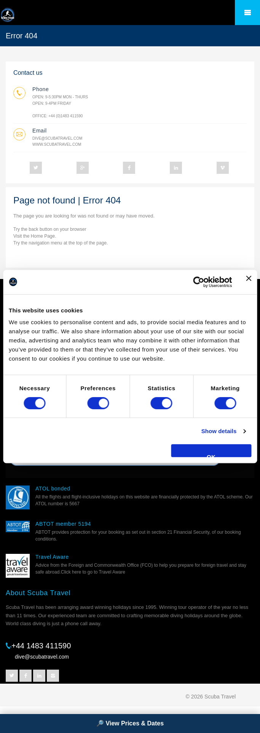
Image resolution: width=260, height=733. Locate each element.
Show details (219, 431)
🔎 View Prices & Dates (130, 723)
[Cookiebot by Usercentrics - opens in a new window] (198, 282)
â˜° (247, 12)
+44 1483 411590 (41, 646)
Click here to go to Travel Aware (93, 572)
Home (37, 236)
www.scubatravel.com (56, 144)
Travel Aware (52, 557)
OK (211, 455)
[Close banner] (248, 282)
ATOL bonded (52, 489)
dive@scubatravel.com (57, 138)
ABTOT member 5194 (63, 524)
